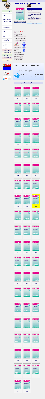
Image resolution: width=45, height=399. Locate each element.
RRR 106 (27, 113)
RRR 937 (36, 360)
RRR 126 (18, 221)
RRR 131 (36, 237)
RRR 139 (27, 283)
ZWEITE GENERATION (7, 50)
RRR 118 (27, 175)
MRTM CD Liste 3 (5, 44)
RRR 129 (18, 237)
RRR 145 (27, 314)
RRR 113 (36, 144)
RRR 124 (27, 206)
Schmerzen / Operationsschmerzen (5, 24)
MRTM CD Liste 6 (5, 48)
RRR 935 (27, 360)
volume (25, 22)
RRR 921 (36, 329)
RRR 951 (27, 391)
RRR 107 (36, 113)
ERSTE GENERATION (7, 11)
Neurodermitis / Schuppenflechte (7, 22)
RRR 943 (18, 391)
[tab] (7, 11)
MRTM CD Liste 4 (5, 45)
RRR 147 (18, 329)
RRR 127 (27, 221)
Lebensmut (4, 32)
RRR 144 (18, 314)
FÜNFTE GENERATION (7, 57)
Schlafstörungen (5, 15)
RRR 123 (18, 206)
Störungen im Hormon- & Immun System (7, 20)
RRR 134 (36, 252)
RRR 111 (18, 144)
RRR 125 (36, 206)
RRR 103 (36, 98)
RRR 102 (27, 98)
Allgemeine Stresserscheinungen (7, 16)
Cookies (31, 397)
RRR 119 (36, 175)
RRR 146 (36, 314)
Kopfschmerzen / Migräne (6, 14)
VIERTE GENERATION (7, 55)
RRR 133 (27, 252)
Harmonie (4, 36)
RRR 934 (18, 360)
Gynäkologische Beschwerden (6, 27)
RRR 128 (36, 221)
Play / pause (15, 22)
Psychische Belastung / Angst (6, 35)
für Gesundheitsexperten (6, 39)
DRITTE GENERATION (7, 53)
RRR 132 (18, 252)
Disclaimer (24, 397)
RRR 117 (18, 175)
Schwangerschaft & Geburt (6, 26)
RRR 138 (18, 283)
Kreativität (4, 31)
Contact (33, 397)
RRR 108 (18, 129)
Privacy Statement (28, 397)
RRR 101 (18, 98)
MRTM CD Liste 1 (5, 41)
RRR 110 (36, 129)
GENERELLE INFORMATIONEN (7, 60)
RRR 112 (27, 144)
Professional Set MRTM (6, 40)
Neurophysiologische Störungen (7, 21)
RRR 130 (27, 237)
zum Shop (34, 23)
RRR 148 (27, 329)
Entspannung (4, 28)
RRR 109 (27, 129)
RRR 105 (18, 113)
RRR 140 (36, 283)
